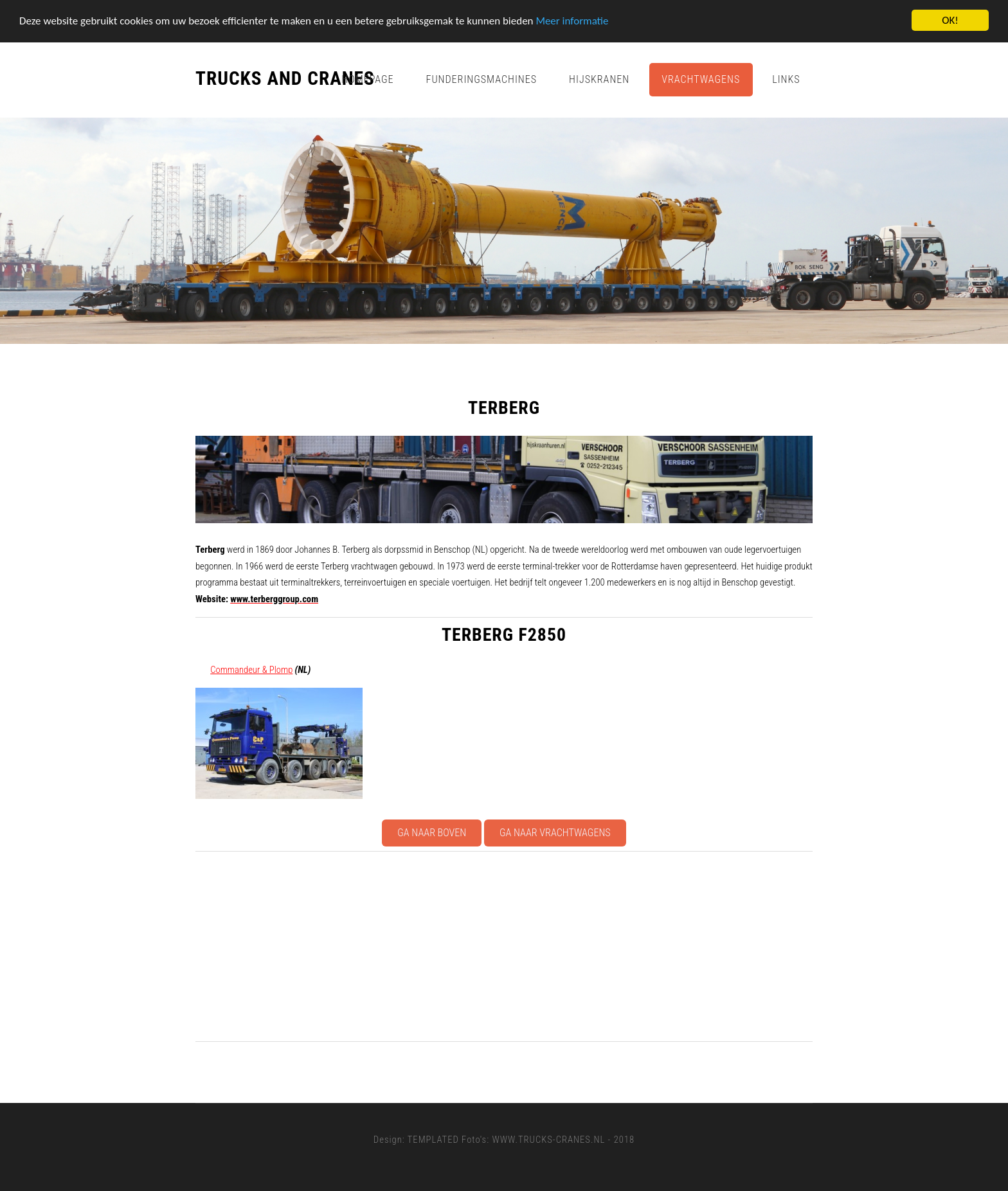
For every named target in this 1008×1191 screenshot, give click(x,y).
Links (786, 79)
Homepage (367, 79)
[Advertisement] (581, 946)
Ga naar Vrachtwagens (555, 833)
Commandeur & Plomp (251, 670)
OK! (950, 20)
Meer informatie (572, 20)
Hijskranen (599, 79)
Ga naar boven (431, 833)
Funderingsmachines (481, 79)
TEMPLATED (433, 1139)
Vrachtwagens (701, 79)
